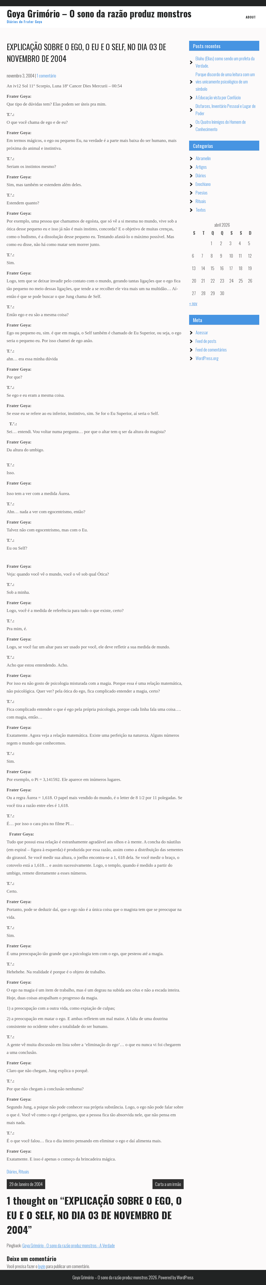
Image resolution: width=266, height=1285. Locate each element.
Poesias (202, 192)
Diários (12, 1171)
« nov (193, 303)
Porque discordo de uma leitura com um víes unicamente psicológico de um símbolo (225, 81)
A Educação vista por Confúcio (218, 97)
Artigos (201, 167)
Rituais (24, 1171)
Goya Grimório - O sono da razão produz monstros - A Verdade (68, 1245)
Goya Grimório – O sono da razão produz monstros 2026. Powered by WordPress (133, 1277)
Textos (201, 209)
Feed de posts (206, 341)
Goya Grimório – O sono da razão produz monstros (99, 13)
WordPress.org (207, 358)
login (41, 1266)
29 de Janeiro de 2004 (26, 1184)
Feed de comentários (211, 349)
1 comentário (46, 75)
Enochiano (203, 184)
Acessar (202, 332)
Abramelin (203, 158)
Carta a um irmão (168, 1184)
